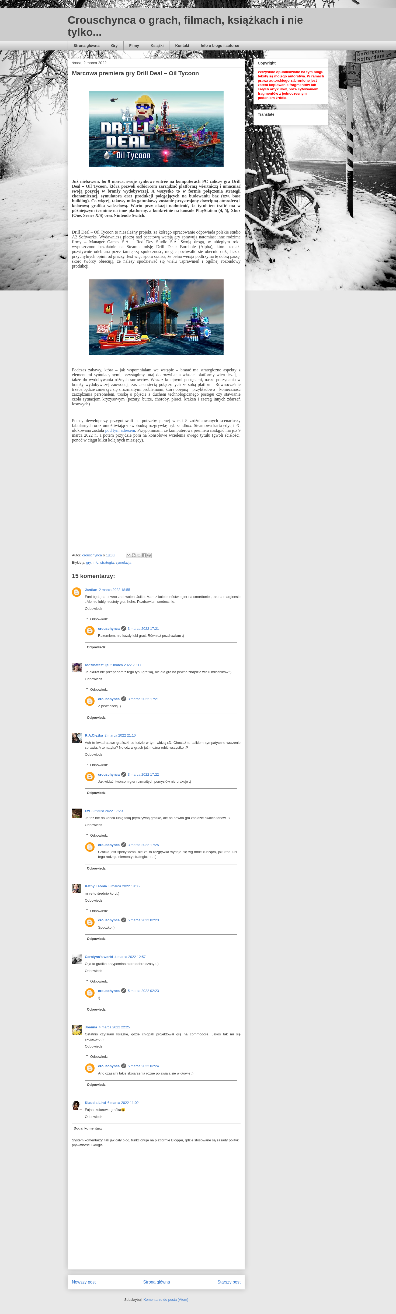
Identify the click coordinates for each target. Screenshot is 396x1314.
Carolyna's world (99, 957)
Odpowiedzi (99, 619)
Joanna (91, 1027)
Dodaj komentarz (88, 1128)
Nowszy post (84, 1282)
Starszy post (229, 1282)
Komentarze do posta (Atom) (166, 1300)
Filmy (134, 45)
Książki (157, 45)
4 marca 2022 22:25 (114, 1027)
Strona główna (86, 45)
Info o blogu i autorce (220, 45)
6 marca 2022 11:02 (123, 1103)
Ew (87, 811)
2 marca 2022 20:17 (125, 665)
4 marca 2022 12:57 (130, 957)
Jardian (91, 590)
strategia (107, 562)
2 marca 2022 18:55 (114, 590)
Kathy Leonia (96, 886)
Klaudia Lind (95, 1103)
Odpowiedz (93, 609)
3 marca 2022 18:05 (124, 886)
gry (88, 562)
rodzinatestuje (97, 665)
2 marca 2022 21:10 (120, 735)
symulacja (123, 562)
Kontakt (182, 45)
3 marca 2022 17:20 (107, 811)
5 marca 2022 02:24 (143, 1066)
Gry (114, 45)
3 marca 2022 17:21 (143, 629)
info (95, 562)
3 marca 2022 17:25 (143, 845)
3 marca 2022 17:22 (143, 774)
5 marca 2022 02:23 (143, 920)
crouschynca (109, 629)
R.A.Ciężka (94, 735)
